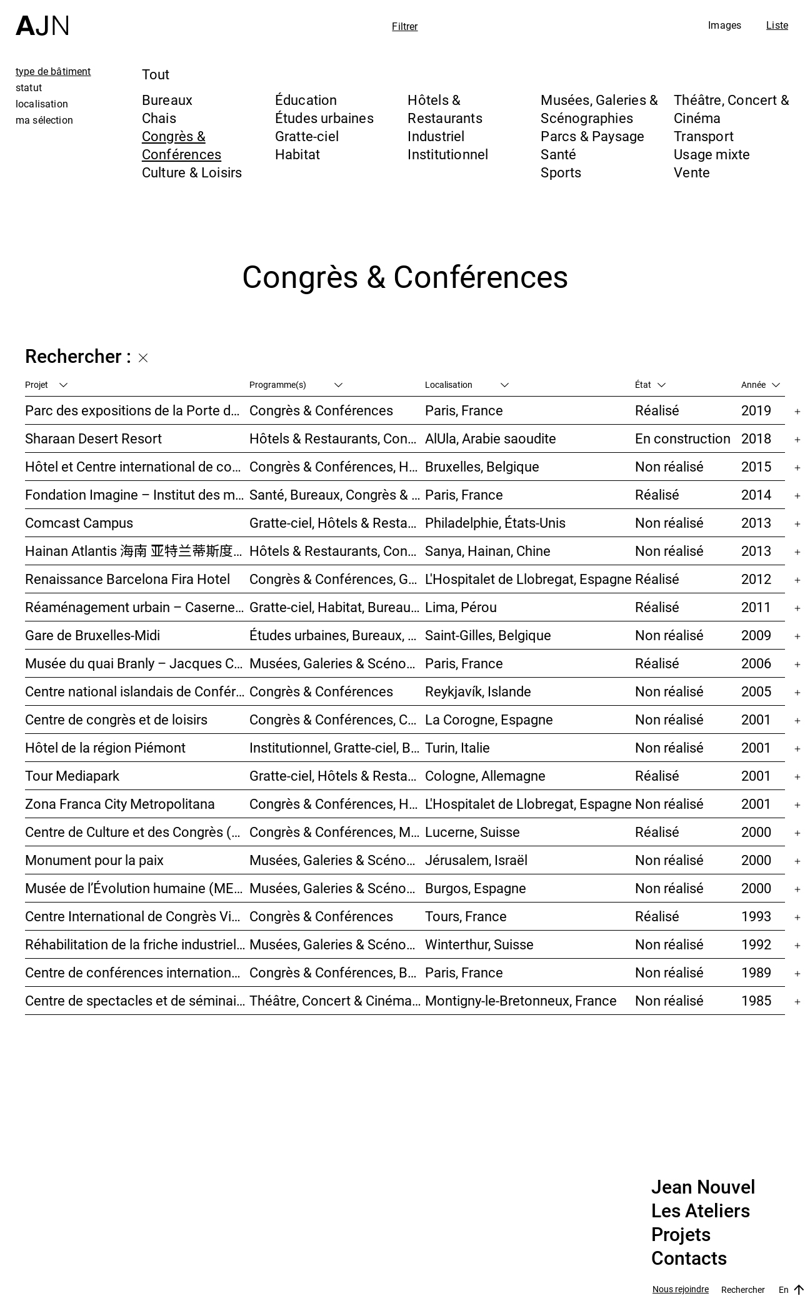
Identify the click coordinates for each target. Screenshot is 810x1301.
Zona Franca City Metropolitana (120, 803)
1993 (756, 916)
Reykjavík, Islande (478, 691)
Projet (46, 384)
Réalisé (657, 410)
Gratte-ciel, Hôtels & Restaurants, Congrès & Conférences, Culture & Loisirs (336, 522)
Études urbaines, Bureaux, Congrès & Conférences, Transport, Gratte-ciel (336, 635)
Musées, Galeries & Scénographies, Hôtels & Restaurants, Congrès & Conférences (336, 888)
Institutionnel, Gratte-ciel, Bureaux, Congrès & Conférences (336, 747)
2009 (756, 635)
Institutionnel (448, 154)
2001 (756, 719)
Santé (558, 154)
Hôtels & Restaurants (445, 109)
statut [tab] (29, 87)
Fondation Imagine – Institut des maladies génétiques (137, 494)
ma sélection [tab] (44, 120)
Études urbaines (324, 118)
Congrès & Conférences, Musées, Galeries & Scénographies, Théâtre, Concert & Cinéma (336, 832)
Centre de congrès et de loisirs (116, 719)
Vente (692, 172)
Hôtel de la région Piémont (105, 747)
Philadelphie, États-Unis (495, 522)
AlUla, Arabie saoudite (490, 438)
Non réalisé (669, 466)
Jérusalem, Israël (476, 860)
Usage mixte (712, 154)
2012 (756, 579)
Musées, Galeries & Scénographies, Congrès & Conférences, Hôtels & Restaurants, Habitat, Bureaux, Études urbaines (336, 944)
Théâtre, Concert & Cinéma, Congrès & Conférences (336, 1000)
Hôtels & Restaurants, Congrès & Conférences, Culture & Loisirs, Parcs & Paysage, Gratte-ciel (336, 551)
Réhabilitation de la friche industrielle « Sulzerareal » (137, 944)
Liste (777, 25)
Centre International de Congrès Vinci (137, 916)
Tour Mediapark (72, 775)
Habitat (298, 154)
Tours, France (466, 916)
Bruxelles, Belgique (482, 466)
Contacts (689, 1258)
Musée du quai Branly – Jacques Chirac (137, 663)
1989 (756, 972)
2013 (756, 522)
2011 (756, 607)
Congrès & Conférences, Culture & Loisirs (336, 719)
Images (724, 25)
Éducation (306, 100)
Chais (159, 118)
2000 (756, 832)
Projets (681, 1235)
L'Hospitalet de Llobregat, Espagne (528, 579)
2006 (756, 663)
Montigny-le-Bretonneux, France (521, 1000)
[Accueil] (42, 18)
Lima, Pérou (461, 607)
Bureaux (167, 100)
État (650, 384)
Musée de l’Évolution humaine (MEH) (137, 888)
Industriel (436, 136)
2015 (756, 466)
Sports (561, 172)
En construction (683, 438)
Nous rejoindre (680, 1289)
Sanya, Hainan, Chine (488, 551)
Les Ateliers (700, 1211)
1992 (756, 944)
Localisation (467, 384)
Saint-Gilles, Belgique (488, 635)
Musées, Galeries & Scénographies (599, 109)
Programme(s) (295, 384)
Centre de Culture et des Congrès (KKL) (137, 832)
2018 (756, 438)
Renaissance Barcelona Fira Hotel (127, 579)
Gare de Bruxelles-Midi (92, 635)
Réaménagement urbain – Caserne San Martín (137, 607)
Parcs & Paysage (592, 136)
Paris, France (464, 410)
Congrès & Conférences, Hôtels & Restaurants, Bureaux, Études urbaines (336, 803)
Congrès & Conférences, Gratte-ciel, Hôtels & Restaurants (336, 579)
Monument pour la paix (94, 860)
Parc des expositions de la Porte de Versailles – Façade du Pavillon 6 (137, 410)
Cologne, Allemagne (485, 775)
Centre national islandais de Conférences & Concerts (137, 691)
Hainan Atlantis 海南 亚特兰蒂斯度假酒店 (137, 551)
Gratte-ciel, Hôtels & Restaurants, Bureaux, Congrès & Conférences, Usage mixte (336, 775)
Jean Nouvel (703, 1187)
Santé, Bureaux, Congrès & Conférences (336, 494)
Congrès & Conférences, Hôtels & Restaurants (336, 466)
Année (760, 384)
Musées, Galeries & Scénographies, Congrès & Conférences (336, 860)
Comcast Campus (79, 522)
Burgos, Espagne (475, 888)
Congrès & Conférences (181, 145)
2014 (756, 494)
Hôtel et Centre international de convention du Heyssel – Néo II (137, 466)
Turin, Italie (457, 747)
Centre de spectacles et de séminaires (137, 1000)
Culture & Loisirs (192, 172)
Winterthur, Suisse (479, 944)
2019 (756, 410)
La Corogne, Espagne (489, 719)
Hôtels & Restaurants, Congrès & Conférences (336, 438)
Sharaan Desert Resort (93, 438)
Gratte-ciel (307, 136)
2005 (756, 691)
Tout (156, 74)
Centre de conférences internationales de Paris (137, 972)
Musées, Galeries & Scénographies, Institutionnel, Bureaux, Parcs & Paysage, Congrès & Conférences (336, 663)
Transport (704, 136)
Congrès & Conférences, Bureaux (336, 972)
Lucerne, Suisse (472, 832)
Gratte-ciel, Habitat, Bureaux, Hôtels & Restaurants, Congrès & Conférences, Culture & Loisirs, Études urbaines (336, 607)
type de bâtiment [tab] (53, 71)
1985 (756, 1000)
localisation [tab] (42, 104)
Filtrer (405, 26)
